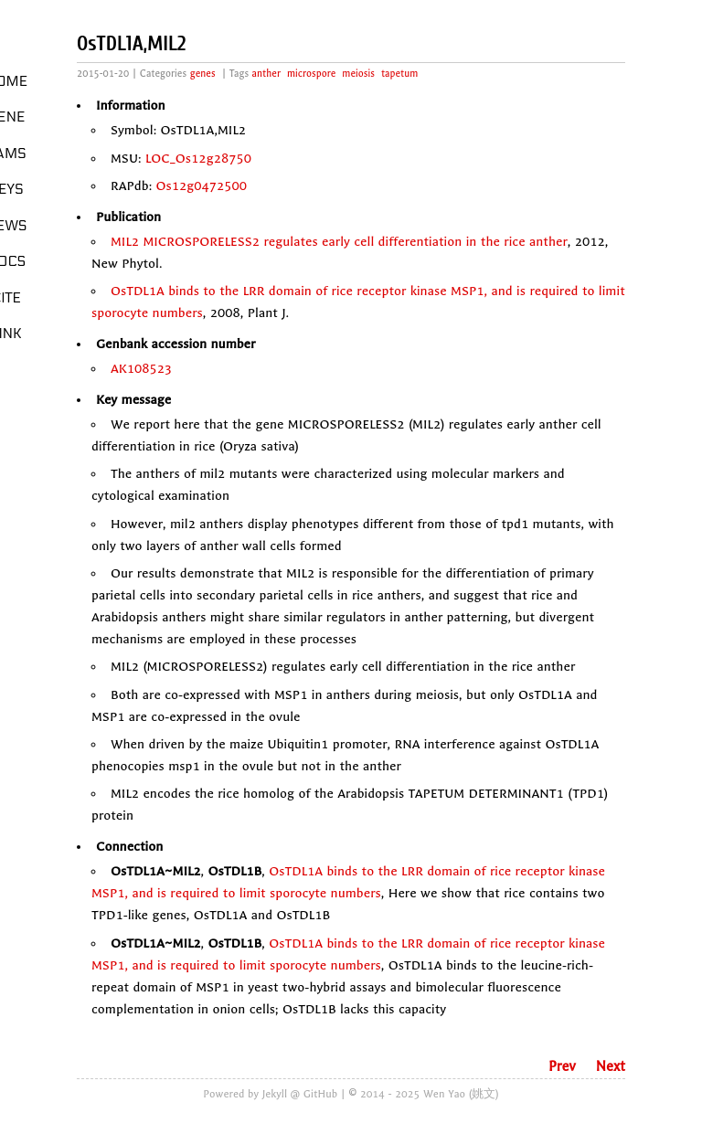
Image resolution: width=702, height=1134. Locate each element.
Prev (562, 1066)
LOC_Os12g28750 (198, 158)
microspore (311, 73)
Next (610, 1066)
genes (203, 73)
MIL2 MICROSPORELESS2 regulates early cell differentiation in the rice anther (339, 241)
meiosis (358, 73)
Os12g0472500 (202, 186)
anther (266, 73)
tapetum (399, 73)
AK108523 (141, 368)
